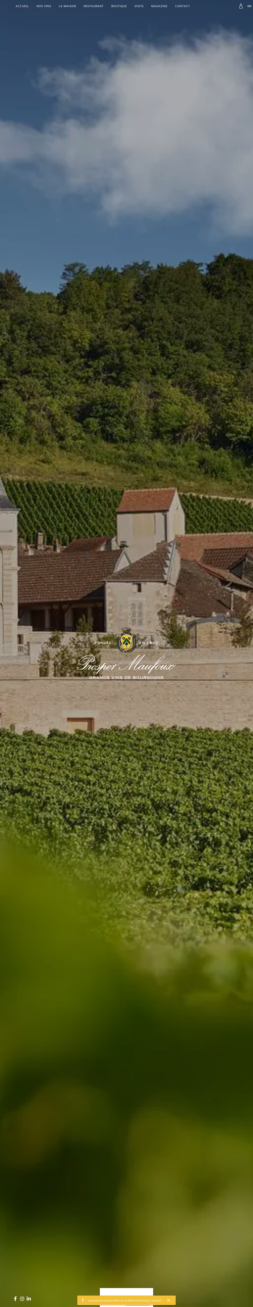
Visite (139, 6)
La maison (67, 6)
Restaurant (94, 6)
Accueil (22, 6)
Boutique (119, 6)
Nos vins (44, 6)
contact (182, 6)
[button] (168, 1300)
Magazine (159, 6)
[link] (241, 6)
